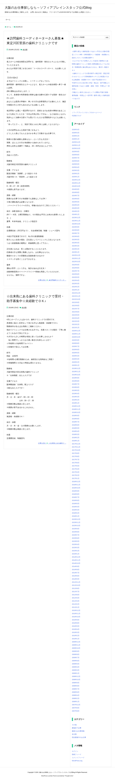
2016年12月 (76, 481)
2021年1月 (75, 327)
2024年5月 (75, 202)
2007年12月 (76, 705)
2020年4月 (75, 356)
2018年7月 (75, 422)
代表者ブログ (76, 116)
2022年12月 (76, 255)
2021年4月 (75, 318)
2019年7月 (75, 384)
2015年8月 (75, 532)
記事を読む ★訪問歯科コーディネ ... (52, 280)
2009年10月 (76, 648)
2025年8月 (75, 155)
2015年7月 (75, 535)
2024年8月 (75, 192)
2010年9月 (75, 620)
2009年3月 (75, 670)
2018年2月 (75, 437)
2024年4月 (75, 205)
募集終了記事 (76, 728)
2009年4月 (75, 667)
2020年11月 (76, 334)
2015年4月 (75, 544)
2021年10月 (76, 299)
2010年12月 (76, 610)
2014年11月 (76, 560)
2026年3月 (75, 133)
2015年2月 (75, 551)
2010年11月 (76, 613)
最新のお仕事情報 (78, 731)
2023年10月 (76, 224)
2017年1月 (75, 478)
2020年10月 (76, 337)
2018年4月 (75, 431)
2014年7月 (75, 573)
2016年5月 (75, 503)
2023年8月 (75, 230)
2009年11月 (76, 645)
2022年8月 (75, 268)
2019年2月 (75, 400)
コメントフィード (78, 757)
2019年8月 (75, 381)
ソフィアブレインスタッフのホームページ (87, 112)
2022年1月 (75, 290)
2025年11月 (76, 145)
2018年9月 (75, 415)
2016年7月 (75, 497)
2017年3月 (75, 472)
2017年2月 (75, 475)
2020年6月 (75, 349)
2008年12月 (76, 676)
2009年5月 (75, 664)
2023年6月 (75, 236)
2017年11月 (76, 447)
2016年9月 (75, 491)
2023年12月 (76, 217)
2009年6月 (75, 661)
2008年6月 (75, 692)
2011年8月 (75, 588)
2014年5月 (75, 579)
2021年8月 (75, 305)
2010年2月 (75, 635)
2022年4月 (75, 280)
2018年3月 (75, 434)
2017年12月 (76, 444)
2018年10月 (76, 412)
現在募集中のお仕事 (79, 737)
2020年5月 (75, 353)
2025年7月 (75, 158)
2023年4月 (75, 243)
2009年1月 (75, 673)
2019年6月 (75, 387)
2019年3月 (75, 397)
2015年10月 (76, 525)
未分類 (25, 50)
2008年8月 (75, 686)
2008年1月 (75, 701)
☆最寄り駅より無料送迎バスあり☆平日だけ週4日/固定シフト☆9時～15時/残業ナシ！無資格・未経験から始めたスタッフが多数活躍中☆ (90, 55)
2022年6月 (75, 274)
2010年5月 (75, 626)
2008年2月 (75, 698)
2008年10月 (76, 679)
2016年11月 (76, 485)
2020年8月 (75, 343)
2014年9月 (75, 566)
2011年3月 (75, 601)
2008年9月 (75, 683)
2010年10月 (76, 617)
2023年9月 (75, 227)
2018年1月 (75, 441)
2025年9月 (75, 151)
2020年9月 (75, 340)
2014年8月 (75, 569)
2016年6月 (75, 500)
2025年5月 (75, 164)
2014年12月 (76, 557)
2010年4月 (75, 629)
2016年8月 (75, 494)
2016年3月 (75, 510)
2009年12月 (76, 642)
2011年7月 (75, 591)
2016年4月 (75, 507)
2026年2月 (75, 136)
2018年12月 (76, 406)
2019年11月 (76, 371)
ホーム (9, 27)
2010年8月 (75, 623)
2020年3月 (75, 359)
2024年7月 (75, 195)
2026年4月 (75, 129)
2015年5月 (75, 541)
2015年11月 (76, 522)
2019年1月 (75, 403)
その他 (74, 725)
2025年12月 (76, 142)
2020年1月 (75, 365)
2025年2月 (75, 173)
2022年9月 (75, 265)
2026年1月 (75, 139)
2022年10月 (76, 261)
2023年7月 (75, 233)
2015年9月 (75, 529)
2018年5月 (75, 428)
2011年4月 (75, 598)
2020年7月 (75, 346)
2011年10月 (76, 585)
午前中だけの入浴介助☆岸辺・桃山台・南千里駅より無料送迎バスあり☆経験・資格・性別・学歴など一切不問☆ (91, 86)
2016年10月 (76, 488)
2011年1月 (75, 607)
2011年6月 (75, 595)
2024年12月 (76, 180)
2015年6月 (75, 538)
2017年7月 (75, 459)
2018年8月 (75, 419)
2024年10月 (76, 186)
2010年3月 (75, 632)
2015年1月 (75, 554)
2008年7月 (75, 689)
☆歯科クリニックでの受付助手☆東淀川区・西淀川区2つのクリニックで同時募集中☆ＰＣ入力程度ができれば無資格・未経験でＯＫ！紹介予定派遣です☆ (91, 77)
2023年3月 (75, 246)
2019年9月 (75, 378)
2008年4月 (75, 695)
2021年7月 (75, 309)
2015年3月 (75, 547)
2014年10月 (76, 563)
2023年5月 (75, 239)
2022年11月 (76, 258)
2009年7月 (75, 657)
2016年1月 (75, 516)
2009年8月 (75, 654)
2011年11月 (76, 582)
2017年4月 (75, 469)
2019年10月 (76, 375)
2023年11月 (76, 221)
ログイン (75, 751)
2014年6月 (75, 576)
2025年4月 (75, 167)
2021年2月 (75, 324)
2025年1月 (75, 177)
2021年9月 (75, 302)
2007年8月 (75, 711)
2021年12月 (76, 293)
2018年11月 (76, 409)
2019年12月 (76, 368)
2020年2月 (75, 362)
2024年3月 (75, 208)
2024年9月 (75, 189)
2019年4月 (75, 393)
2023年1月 (75, 252)
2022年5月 (75, 277)
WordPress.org (77, 761)
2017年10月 (76, 450)
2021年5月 (75, 315)
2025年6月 (75, 161)
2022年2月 (75, 287)
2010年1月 (75, 639)
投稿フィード (76, 754)
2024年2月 (75, 211)
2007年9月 (75, 708)
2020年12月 (76, 331)
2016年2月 (75, 513)
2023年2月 (75, 249)
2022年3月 (75, 283)
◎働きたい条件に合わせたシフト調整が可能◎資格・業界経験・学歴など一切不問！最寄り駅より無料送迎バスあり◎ (91, 95)
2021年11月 (76, 296)
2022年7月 (75, 271)
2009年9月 (75, 651)
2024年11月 (76, 183)
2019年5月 (75, 390)
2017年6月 (75, 463)
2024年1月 (75, 214)
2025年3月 (75, 170)
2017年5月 (75, 466)
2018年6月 (75, 425)
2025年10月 (76, 148)
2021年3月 (75, 321)
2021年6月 (75, 312)
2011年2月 (75, 604)
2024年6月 (75, 199)
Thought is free (69, 776)
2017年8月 (75, 456)
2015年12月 (76, 519)
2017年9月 (75, 453)
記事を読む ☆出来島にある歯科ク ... (52, 443)
